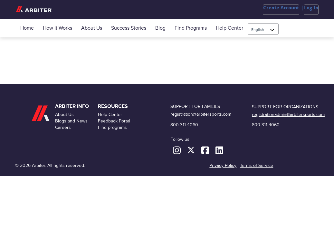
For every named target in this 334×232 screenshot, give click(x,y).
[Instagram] (177, 150)
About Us (91, 28)
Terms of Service (256, 165)
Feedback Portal (114, 121)
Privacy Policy (222, 165)
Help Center (229, 28)
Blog (160, 28)
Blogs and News (71, 121)
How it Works (57, 28)
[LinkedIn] (219, 150)
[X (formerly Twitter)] (192, 150)
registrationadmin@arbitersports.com (288, 114)
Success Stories (128, 28)
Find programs (191, 28)
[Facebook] (206, 150)
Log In (311, 8)
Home (27, 28)
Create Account (281, 8)
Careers (63, 127)
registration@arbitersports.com (200, 114)
